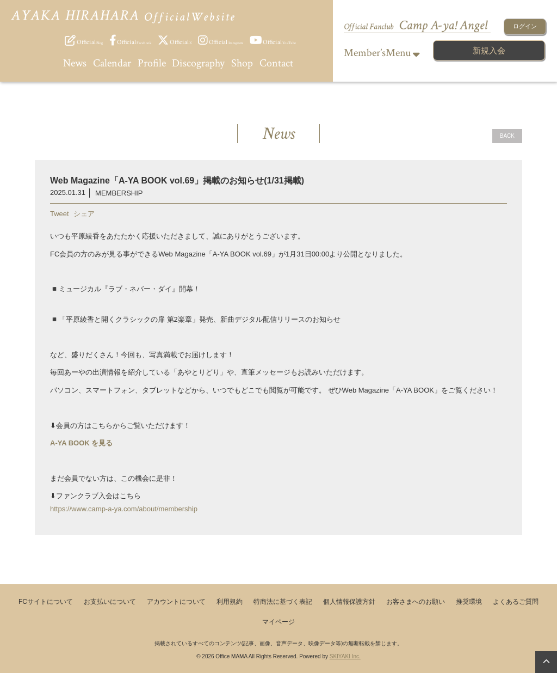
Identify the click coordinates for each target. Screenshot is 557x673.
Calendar (112, 63)
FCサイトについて (45, 601)
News (74, 63)
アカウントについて (176, 601)
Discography (198, 63)
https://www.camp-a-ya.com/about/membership (123, 509)
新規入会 (489, 50)
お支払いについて (110, 601)
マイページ (278, 622)
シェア (84, 214)
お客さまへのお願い (415, 601)
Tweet (59, 214)
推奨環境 (469, 601)
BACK (507, 136)
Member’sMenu (382, 53)
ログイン (525, 26)
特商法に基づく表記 (282, 601)
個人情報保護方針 (349, 601)
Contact (276, 63)
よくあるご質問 (516, 601)
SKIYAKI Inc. (345, 656)
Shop (242, 63)
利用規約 (229, 601)
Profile (152, 63)
